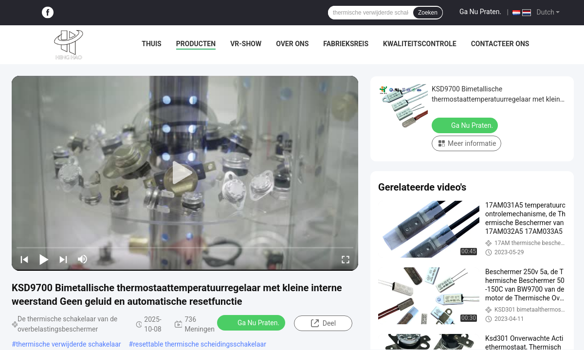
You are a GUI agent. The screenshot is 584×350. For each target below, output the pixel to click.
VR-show (245, 44)
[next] (63, 259)
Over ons (292, 44)
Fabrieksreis (345, 44)
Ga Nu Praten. (480, 12)
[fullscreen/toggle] (345, 259)
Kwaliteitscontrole (419, 44)
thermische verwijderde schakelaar (68, 344)
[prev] (24, 259)
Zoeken (428, 12)
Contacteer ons (500, 44)
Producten (196, 44)
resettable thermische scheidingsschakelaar (199, 344)
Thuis (152, 44)
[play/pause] (44, 259)
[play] (185, 173)
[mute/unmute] (82, 259)
